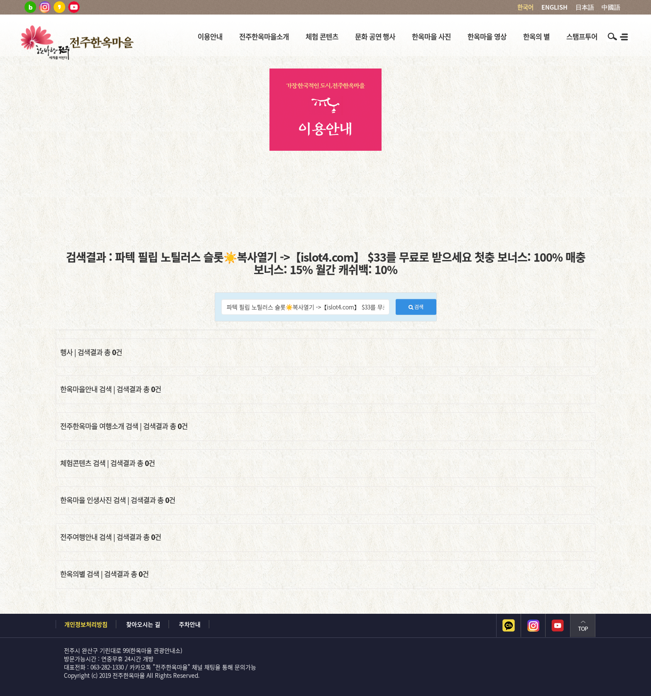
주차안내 (190, 624)
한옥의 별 (536, 36)
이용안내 (210, 36)
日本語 (584, 7)
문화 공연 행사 (375, 36)
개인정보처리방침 (86, 624)
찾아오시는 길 (143, 624)
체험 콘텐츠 (322, 36)
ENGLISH (554, 7)
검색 (416, 307)
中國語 (611, 7)
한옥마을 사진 (431, 36)
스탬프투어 (581, 36)
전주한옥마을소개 (264, 36)
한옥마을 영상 (487, 36)
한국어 (525, 7)
